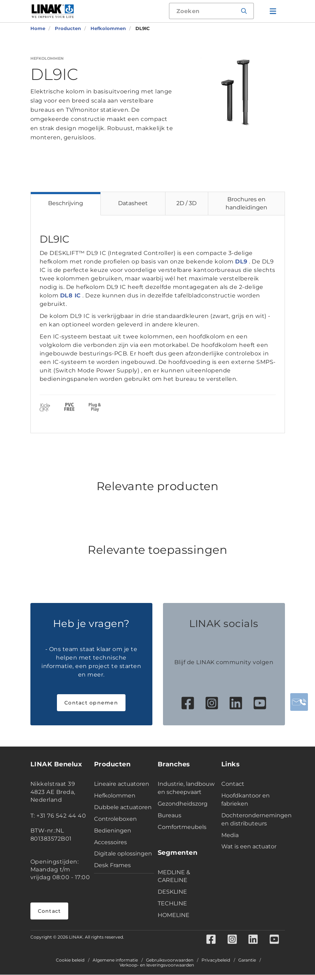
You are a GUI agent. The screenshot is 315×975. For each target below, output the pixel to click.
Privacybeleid (216, 960)
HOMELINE (173, 915)
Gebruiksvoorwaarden (169, 960)
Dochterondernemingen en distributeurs (251, 819)
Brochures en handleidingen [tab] (246, 203)
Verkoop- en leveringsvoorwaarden (156, 965)
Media (230, 835)
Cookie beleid (70, 960)
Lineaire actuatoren (121, 783)
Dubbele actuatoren (123, 807)
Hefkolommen (114, 795)
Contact (49, 911)
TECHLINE (172, 903)
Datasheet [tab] (133, 203)
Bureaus (169, 815)
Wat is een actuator (248, 846)
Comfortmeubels (182, 827)
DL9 (241, 261)
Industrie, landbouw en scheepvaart (186, 787)
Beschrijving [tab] (65, 203)
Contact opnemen (91, 703)
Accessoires (110, 842)
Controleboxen (115, 819)
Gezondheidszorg (183, 803)
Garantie (247, 960)
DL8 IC (70, 295)
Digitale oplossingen (123, 853)
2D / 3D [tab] (186, 203)
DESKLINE (172, 891)
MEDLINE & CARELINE (174, 876)
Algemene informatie (115, 960)
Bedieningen (112, 830)
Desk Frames (112, 865)
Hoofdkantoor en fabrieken (245, 799)
